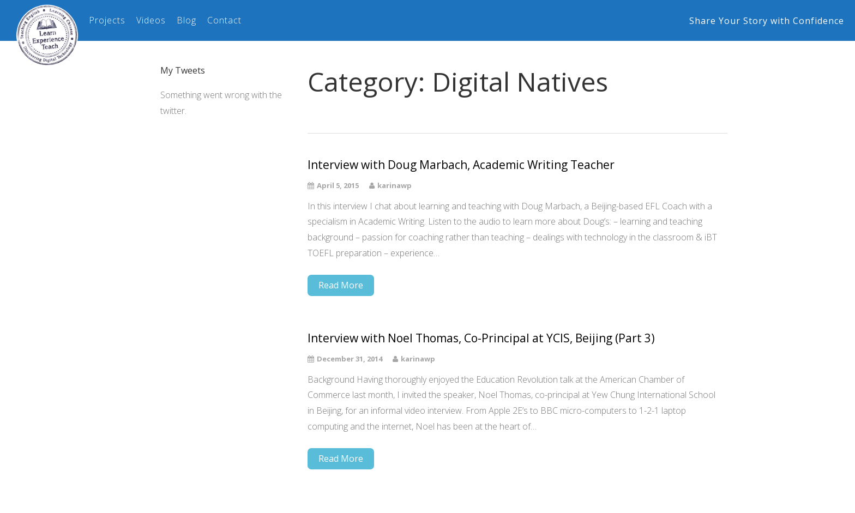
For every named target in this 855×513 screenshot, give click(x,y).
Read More (340, 285)
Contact (224, 20)
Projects (107, 20)
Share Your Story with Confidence (766, 21)
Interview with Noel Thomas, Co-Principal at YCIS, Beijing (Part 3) (481, 338)
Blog (186, 20)
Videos (151, 20)
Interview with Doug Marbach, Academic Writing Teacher (461, 165)
